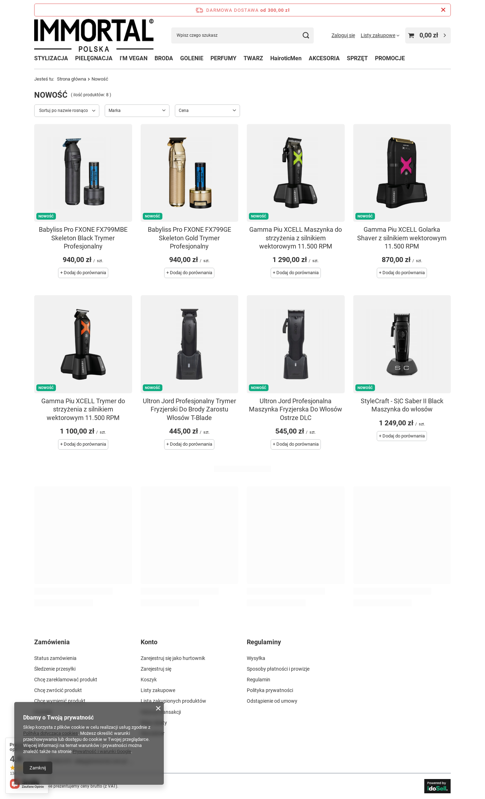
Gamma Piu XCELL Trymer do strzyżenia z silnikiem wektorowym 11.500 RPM (83, 409)
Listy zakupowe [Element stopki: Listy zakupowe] (158, 690)
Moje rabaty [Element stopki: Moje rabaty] (154, 723)
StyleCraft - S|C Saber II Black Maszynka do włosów (402, 405)
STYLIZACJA (51, 58)
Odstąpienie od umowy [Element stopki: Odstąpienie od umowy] (272, 701)
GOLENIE (191, 58)
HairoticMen (286, 58)
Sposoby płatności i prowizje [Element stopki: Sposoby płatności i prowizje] (278, 669)
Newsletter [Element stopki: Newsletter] (153, 733)
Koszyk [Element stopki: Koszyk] (149, 679)
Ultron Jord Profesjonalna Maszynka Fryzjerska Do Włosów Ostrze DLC (295, 409)
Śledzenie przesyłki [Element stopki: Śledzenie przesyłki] (54, 669)
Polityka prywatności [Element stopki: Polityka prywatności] (270, 690)
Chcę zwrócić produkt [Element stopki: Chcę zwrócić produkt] (58, 690)
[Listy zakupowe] (380, 35)
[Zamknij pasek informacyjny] (443, 10)
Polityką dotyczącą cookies (50, 733)
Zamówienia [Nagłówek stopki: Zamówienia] (52, 642)
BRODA (164, 58)
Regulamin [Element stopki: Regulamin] (258, 679)
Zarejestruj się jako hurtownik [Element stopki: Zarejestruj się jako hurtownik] (173, 658)
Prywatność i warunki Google (102, 751)
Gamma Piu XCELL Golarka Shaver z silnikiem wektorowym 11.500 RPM (402, 238)
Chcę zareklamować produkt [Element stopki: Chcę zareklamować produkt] (65, 679)
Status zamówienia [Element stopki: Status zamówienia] (55, 658)
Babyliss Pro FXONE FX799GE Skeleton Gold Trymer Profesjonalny (189, 238)
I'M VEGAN (133, 58)
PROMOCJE (390, 58)
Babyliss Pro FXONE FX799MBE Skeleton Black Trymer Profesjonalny (83, 238)
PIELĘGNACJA (94, 58)
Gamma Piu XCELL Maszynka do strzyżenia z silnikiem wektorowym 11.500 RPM (295, 238)
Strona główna (71, 79)
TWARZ (253, 58)
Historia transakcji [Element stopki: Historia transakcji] (161, 712)
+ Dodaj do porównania (83, 272)
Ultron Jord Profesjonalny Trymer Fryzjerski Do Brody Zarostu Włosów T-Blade (189, 409)
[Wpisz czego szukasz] (242, 35)
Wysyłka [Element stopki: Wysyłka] (256, 658)
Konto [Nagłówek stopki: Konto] (149, 642)
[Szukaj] (306, 35)
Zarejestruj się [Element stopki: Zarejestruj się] (156, 669)
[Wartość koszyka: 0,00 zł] (428, 35)
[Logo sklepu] (93, 35)
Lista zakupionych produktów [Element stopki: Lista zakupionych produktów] (173, 701)
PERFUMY (223, 58)
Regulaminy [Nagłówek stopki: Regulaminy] (264, 642)
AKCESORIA (324, 58)
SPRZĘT (357, 58)
